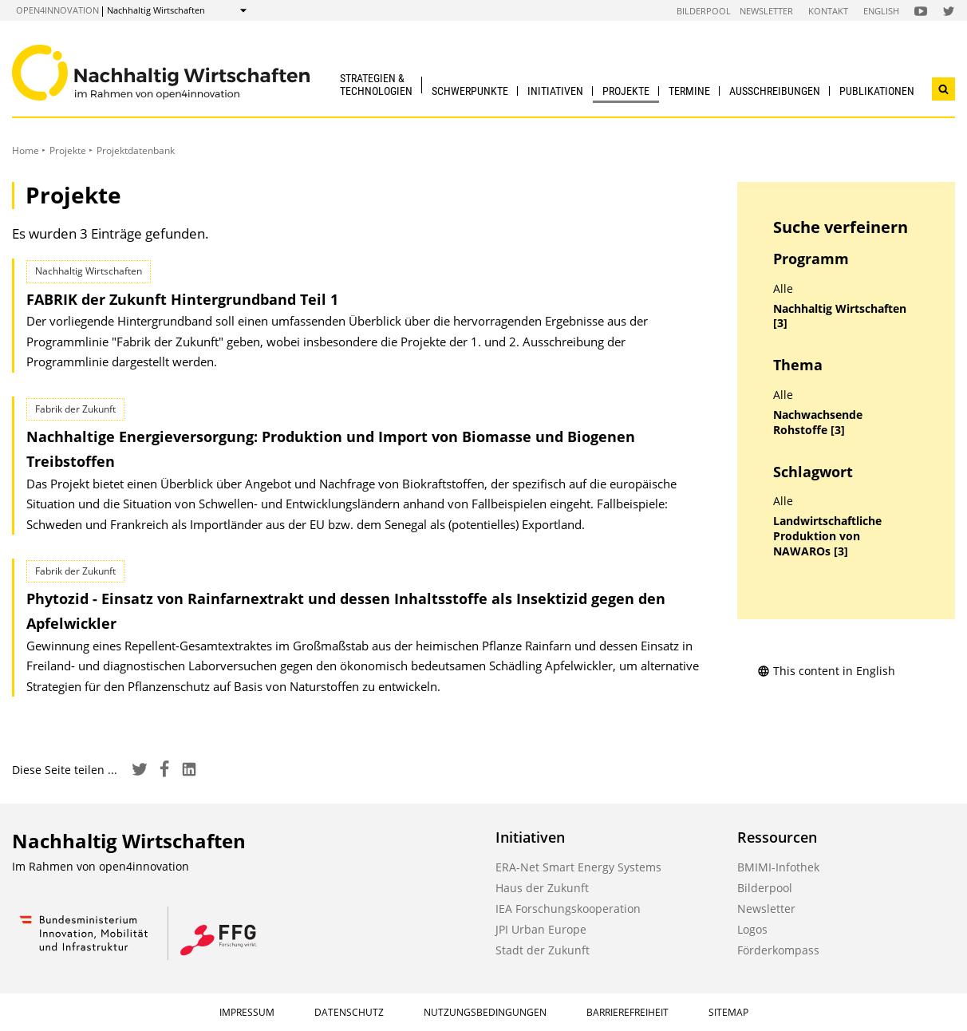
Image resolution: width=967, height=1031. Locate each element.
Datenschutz (349, 1012)
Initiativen (555, 91)
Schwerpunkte (470, 91)
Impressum (246, 1012)
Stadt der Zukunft (542, 950)
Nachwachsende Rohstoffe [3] (817, 422)
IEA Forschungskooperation (568, 908)
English (881, 11)
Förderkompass (778, 950)
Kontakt (828, 11)
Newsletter (766, 11)
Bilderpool (704, 11)
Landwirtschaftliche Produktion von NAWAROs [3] (827, 536)
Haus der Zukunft (542, 887)
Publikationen (876, 91)
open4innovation (57, 10)
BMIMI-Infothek (778, 867)
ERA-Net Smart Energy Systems (578, 867)
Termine (689, 91)
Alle (783, 289)
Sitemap (728, 1012)
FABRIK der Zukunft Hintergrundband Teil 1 (182, 299)
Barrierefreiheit (627, 1012)
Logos (752, 929)
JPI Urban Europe (540, 929)
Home (25, 150)
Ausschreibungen (774, 91)
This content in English (826, 670)
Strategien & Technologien (376, 84)
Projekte (625, 91)
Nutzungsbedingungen (485, 1012)
